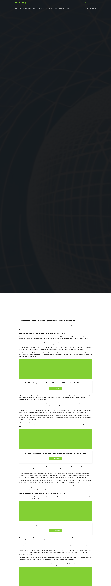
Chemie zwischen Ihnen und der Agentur (52, 395)
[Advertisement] (55, 304)
